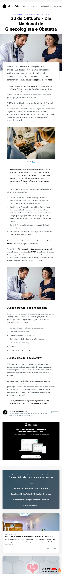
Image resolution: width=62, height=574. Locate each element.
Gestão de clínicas (46, 6)
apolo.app (31, 184)
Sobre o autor (54, 413)
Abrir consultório (32, 6)
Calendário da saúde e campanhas (37, 14)
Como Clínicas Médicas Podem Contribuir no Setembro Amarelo (31, 494)
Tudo (23, 6)
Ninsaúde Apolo (44, 175)
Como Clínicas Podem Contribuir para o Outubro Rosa (31, 488)
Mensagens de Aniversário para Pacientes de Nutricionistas (31, 500)
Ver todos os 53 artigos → (31, 505)
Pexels (33, 162)
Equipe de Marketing (18, 411)
